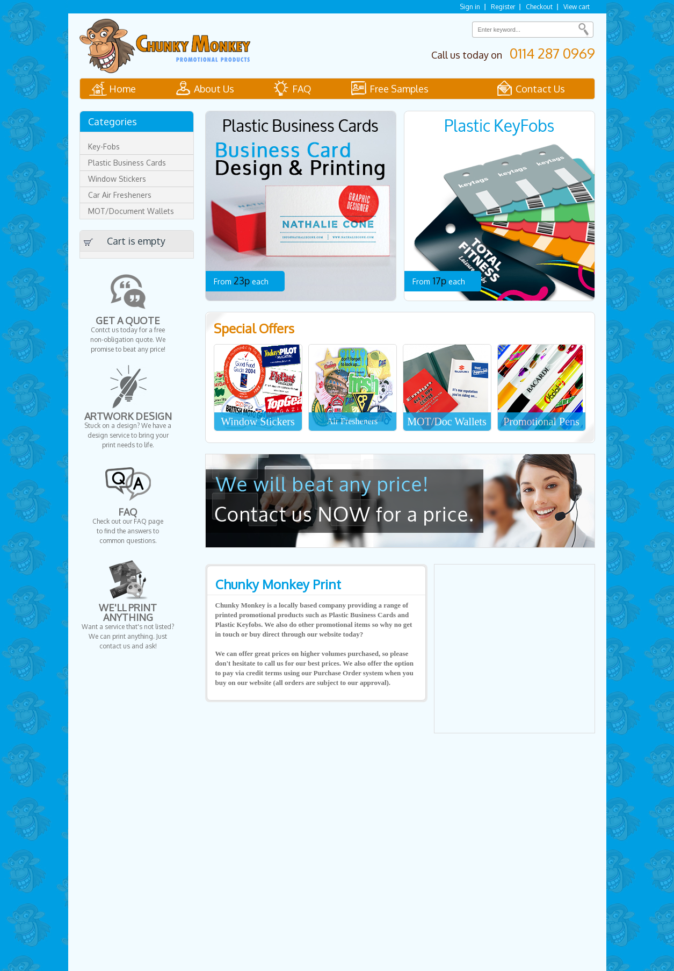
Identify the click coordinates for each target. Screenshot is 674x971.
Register (503, 7)
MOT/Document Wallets (131, 211)
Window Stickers (258, 421)
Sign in (470, 7)
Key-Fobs (104, 146)
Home (122, 89)
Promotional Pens (541, 421)
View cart (576, 7)
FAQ (301, 89)
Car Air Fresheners (119, 194)
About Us (214, 89)
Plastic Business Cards (127, 162)
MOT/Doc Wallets (446, 421)
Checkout (539, 7)
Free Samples (399, 89)
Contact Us (540, 89)
